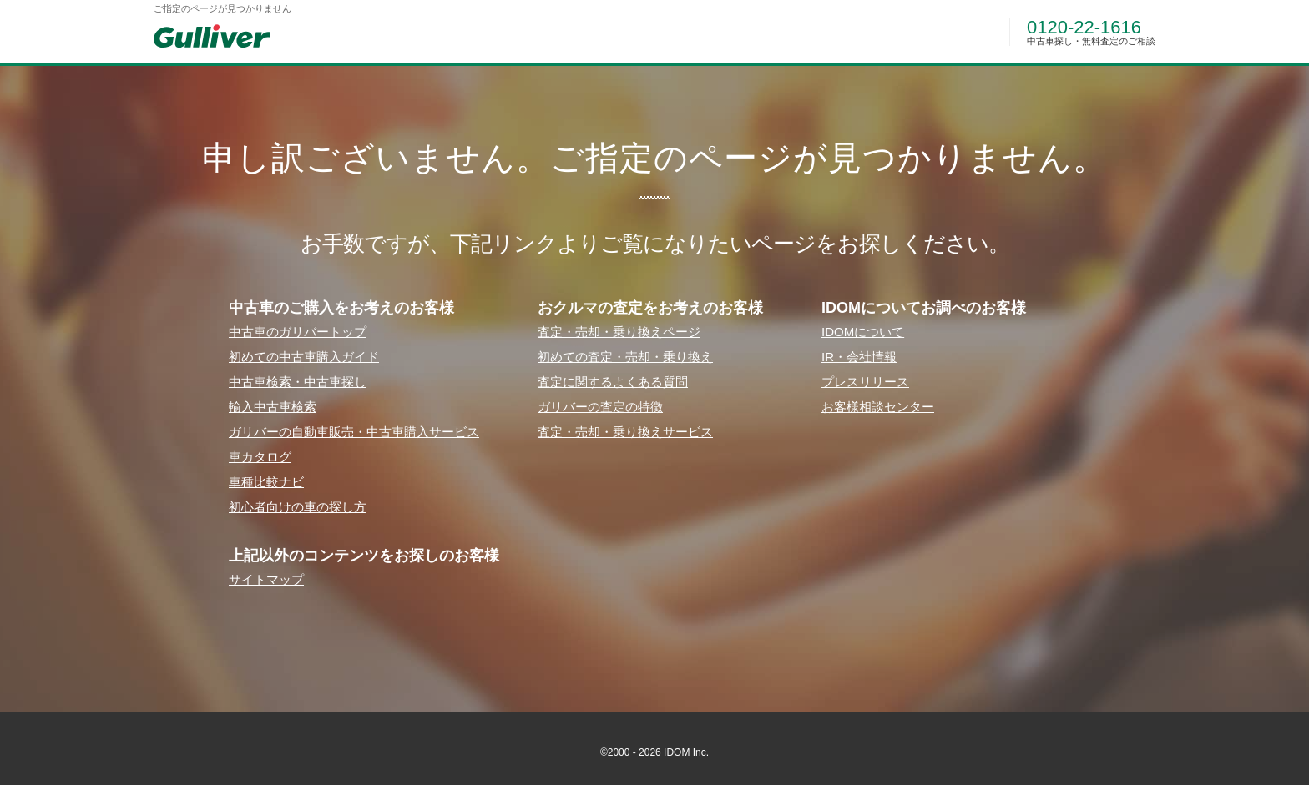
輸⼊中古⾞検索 (272, 407)
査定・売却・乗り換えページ (619, 332)
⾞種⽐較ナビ (266, 482)
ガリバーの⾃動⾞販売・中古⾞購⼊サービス (354, 432)
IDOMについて (862, 332)
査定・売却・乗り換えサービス (625, 432)
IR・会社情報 (859, 357)
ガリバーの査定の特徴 (600, 407)
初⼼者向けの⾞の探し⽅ (297, 507)
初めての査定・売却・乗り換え (625, 357)
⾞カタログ (260, 457)
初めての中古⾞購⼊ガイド (304, 357)
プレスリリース (865, 382)
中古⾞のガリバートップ (297, 332)
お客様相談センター (877, 407)
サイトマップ (266, 579)
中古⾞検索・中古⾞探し (297, 382)
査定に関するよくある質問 (613, 382)
